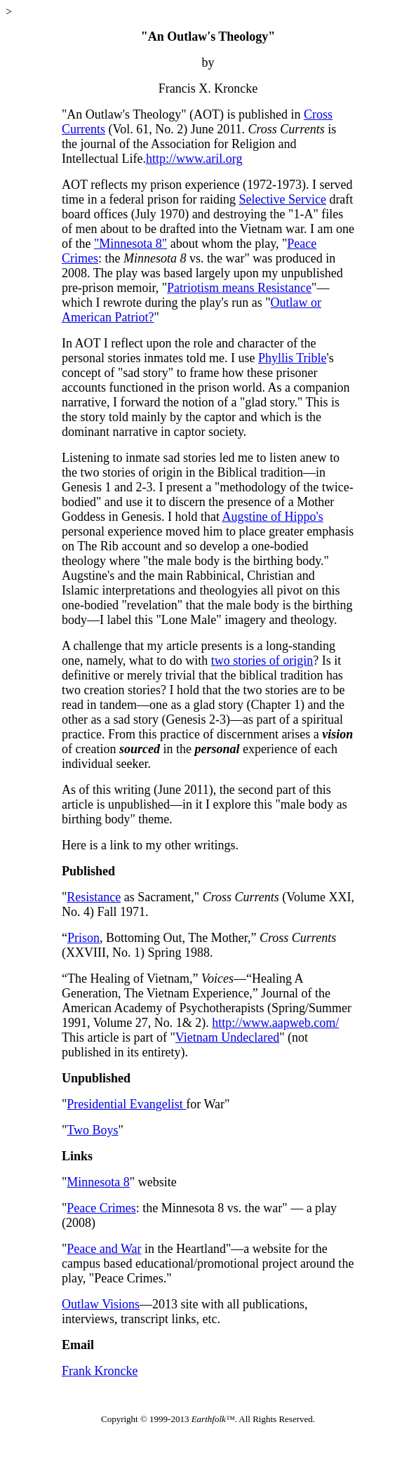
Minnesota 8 (98, 1182)
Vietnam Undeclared (227, 1037)
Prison (83, 938)
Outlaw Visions (101, 1304)
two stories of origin (262, 660)
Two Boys (92, 1130)
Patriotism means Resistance (239, 288)
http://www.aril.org (194, 159)
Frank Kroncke (99, 1371)
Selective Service (282, 199)
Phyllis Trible (292, 358)
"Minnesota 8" (130, 244)
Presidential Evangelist (126, 1104)
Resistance (94, 897)
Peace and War (104, 1249)
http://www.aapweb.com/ (275, 1023)
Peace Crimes (101, 1208)
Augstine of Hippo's (272, 517)
